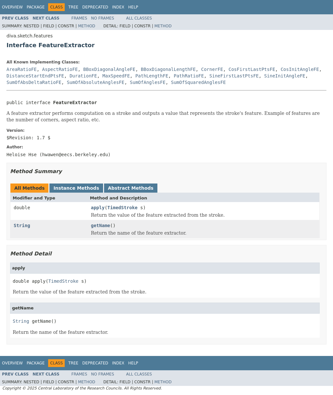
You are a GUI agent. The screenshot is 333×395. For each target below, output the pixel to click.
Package (36, 7)
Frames (79, 18)
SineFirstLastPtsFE (234, 75)
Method (86, 26)
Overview (12, 7)
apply (98, 207)
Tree (73, 7)
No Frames (102, 18)
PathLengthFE (151, 75)
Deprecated (95, 7)
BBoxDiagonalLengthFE (168, 69)
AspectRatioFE (60, 69)
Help (133, 7)
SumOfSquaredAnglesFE (198, 82)
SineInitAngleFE (284, 75)
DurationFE (83, 75)
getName (100, 225)
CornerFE (212, 69)
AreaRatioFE (22, 69)
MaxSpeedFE (116, 75)
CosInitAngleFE (300, 69)
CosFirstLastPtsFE (252, 69)
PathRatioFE (189, 75)
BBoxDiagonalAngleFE (109, 69)
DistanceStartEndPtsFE (35, 75)
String (22, 225)
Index (118, 7)
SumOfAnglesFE (148, 82)
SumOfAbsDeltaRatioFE (34, 82)
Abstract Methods (130, 188)
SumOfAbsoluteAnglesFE (95, 82)
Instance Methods (76, 188)
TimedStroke (122, 207)
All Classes (139, 18)
